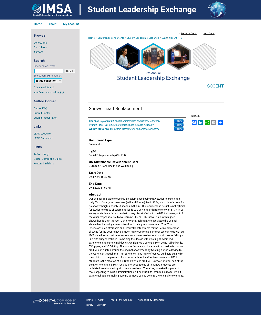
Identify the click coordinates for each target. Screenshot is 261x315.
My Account (126, 300)
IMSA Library (41, 154)
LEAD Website (42, 133)
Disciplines (40, 47)
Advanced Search (44, 87)
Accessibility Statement (151, 300)
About (101, 300)
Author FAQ (40, 108)
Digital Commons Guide (48, 158)
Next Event (209, 33)
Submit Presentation (45, 117)
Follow (179, 121)
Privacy (89, 305)
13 (180, 38)
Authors (38, 52)
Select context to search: (48, 75)
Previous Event (189, 33)
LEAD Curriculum (43, 138)
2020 (164, 38)
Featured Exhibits (44, 163)
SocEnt (173, 38)
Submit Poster (42, 113)
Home (91, 38)
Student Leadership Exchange (143, 38)
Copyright (101, 305)
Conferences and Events (111, 38)
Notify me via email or (49, 92)
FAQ (111, 300)
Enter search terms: (45, 66)
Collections (40, 42)
